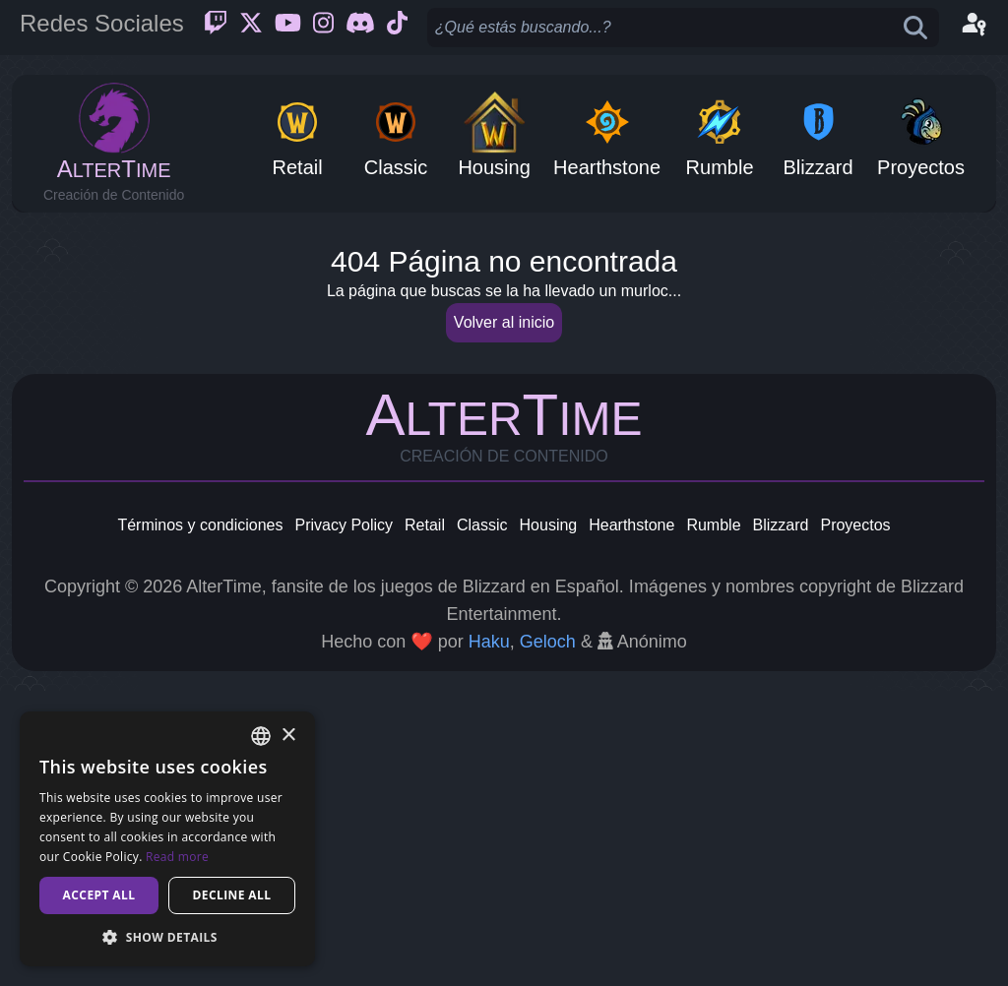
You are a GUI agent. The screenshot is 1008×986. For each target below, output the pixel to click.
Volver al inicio (504, 617)
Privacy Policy (343, 820)
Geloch (548, 937)
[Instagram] (323, 27)
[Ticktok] (397, 27)
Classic (482, 820)
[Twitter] (251, 27)
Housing (549, 820)
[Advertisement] (504, 370)
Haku (489, 937)
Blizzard (781, 820)
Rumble (713, 820)
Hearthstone (631, 820)
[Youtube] (288, 27)
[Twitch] (215, 27)
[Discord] (360, 27)
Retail (425, 820)
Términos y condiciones (200, 820)
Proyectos (855, 820)
